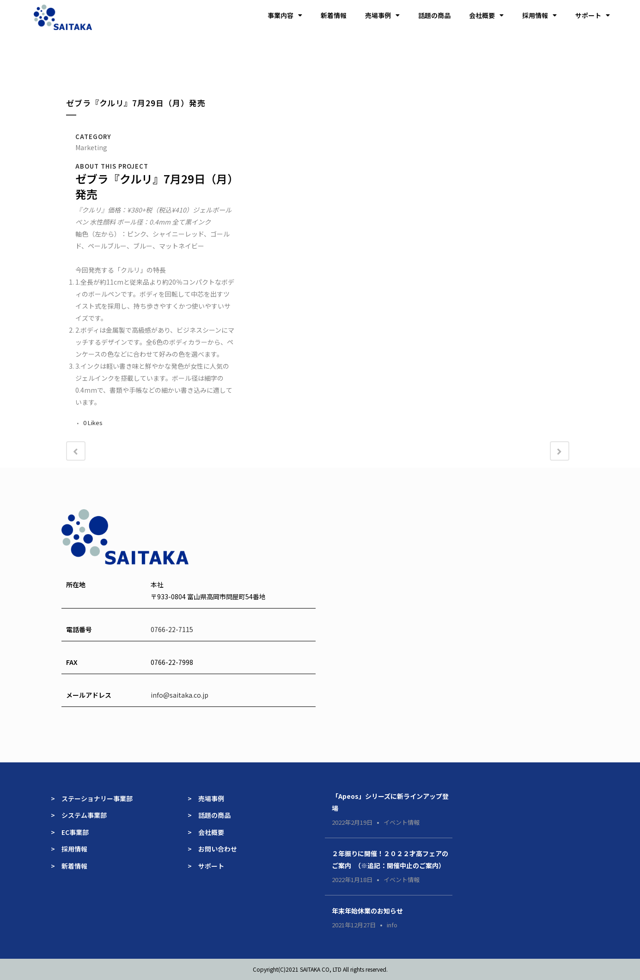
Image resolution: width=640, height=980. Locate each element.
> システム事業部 (79, 815)
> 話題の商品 (209, 815)
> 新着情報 (69, 865)
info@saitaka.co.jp (179, 695)
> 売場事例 (209, 798)
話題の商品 (434, 15)
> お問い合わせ (212, 848)
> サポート (206, 865)
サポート (592, 15)
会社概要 (486, 15)
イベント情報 (402, 822)
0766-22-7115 (172, 629)
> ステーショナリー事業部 (92, 798)
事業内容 (285, 15)
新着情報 (334, 15)
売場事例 (382, 15)
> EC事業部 (70, 832)
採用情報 (539, 15)
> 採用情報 (69, 848)
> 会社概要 (206, 832)
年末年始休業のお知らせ (367, 910)
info (392, 924)
